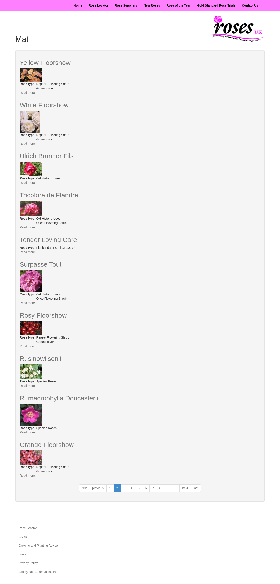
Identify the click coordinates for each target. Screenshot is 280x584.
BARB (23, 537)
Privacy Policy (28, 563)
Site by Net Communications (38, 572)
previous (98, 488)
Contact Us (250, 5)
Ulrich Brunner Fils (47, 156)
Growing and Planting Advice (38, 545)
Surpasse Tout (40, 264)
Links (22, 554)
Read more (27, 92)
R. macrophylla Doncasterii (59, 398)
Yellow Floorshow (45, 62)
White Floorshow (44, 105)
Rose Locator (98, 5)
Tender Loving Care (48, 239)
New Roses (152, 5)
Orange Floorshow (47, 444)
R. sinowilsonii (40, 358)
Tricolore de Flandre (49, 195)
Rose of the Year (179, 5)
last (196, 488)
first (84, 488)
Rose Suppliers (126, 5)
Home (78, 5)
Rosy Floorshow (43, 315)
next (185, 488)
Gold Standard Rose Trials (216, 5)
